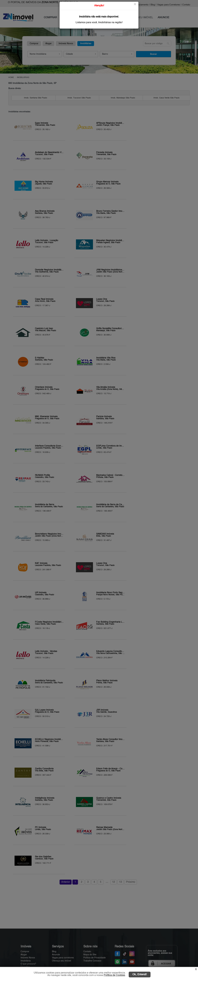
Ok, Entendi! (139, 974)
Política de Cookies (114, 975)
